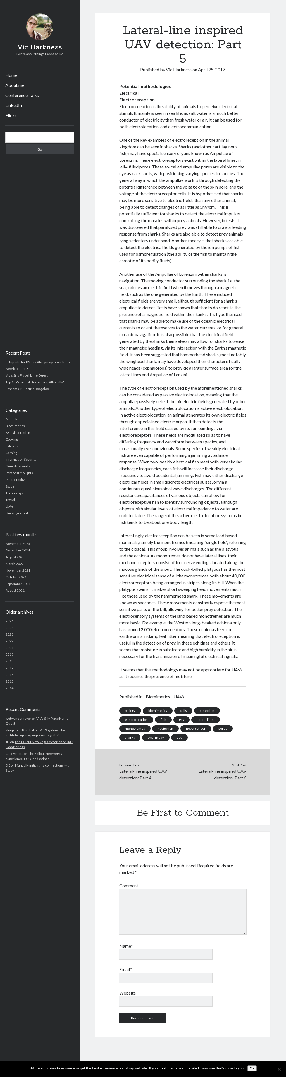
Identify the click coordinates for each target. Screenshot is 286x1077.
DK (8, 765)
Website (127, 992)
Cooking (12, 439)
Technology (14, 493)
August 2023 (15, 557)
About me (14, 85)
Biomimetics (15, 426)
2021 (9, 648)
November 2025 (18, 543)
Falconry (12, 446)
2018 (9, 661)
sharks (130, 737)
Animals (12, 419)
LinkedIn (13, 105)
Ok (252, 1068)
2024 (9, 628)
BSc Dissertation (18, 433)
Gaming (11, 453)
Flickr (10, 115)
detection (207, 711)
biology (130, 711)
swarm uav (156, 737)
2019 (9, 654)
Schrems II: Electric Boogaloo (27, 389)
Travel (10, 500)
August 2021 (15, 590)
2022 (9, 641)
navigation (165, 728)
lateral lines (205, 719)
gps (181, 719)
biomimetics (157, 711)
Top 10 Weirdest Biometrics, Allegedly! (35, 382)
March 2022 (15, 564)
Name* (126, 945)
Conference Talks (22, 95)
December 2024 (18, 550)
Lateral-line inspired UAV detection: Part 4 (143, 774)
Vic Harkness (39, 47)
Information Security (21, 459)
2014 (9, 688)
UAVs (10, 506)
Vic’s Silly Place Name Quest (27, 375)
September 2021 (18, 584)
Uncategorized (17, 513)
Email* (125, 969)
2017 (9, 668)
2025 (9, 621)
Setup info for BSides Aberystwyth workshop (38, 362)
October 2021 (16, 577)
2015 (9, 681)
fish (163, 719)
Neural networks (18, 466)
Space (10, 486)
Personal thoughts (19, 473)
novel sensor (196, 728)
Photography (15, 479)
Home (11, 75)
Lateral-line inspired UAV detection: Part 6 (222, 774)
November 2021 (18, 570)
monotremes (135, 728)
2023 (9, 634)
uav (179, 737)
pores (222, 728)
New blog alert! (17, 369)
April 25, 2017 (211, 69)
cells (183, 711)
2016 (9, 674)
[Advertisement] (40, 252)
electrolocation (136, 719)
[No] (279, 1069)
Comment (128, 885)
